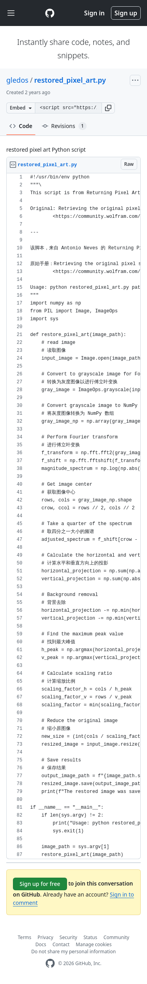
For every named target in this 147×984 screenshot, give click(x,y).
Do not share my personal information (73, 951)
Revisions (64, 126)
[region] (73, 516)
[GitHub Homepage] (50, 963)
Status (90, 937)
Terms (24, 937)
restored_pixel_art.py (70, 80)
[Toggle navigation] (11, 13)
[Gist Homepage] (49, 13)
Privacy (45, 937)
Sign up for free (40, 883)
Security (68, 937)
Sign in (94, 13)
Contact (61, 944)
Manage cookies (93, 944)
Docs (40, 944)
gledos (17, 80)
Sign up (125, 13)
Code (21, 126)
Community (116, 937)
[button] (108, 107)
